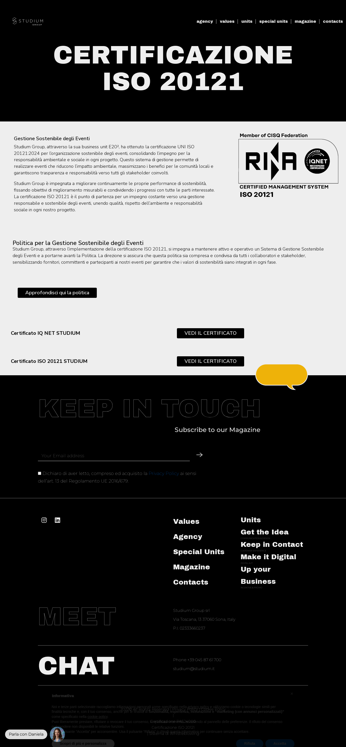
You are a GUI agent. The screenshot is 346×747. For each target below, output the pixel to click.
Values (186, 521)
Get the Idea (265, 532)
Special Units (198, 552)
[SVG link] (28, 21)
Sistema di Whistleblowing (174, 733)
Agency (187, 537)
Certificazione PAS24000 (173, 721)
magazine (305, 21)
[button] (57, 734)
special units (273, 21)
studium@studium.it (194, 668)
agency (205, 21)
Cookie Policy (213, 709)
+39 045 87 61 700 (204, 659)
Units (251, 520)
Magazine (191, 567)
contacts (333, 21)
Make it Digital (268, 557)
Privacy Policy (164, 473)
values (227, 21)
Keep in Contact (272, 544)
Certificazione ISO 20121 (173, 727)
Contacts (190, 582)
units (246, 21)
